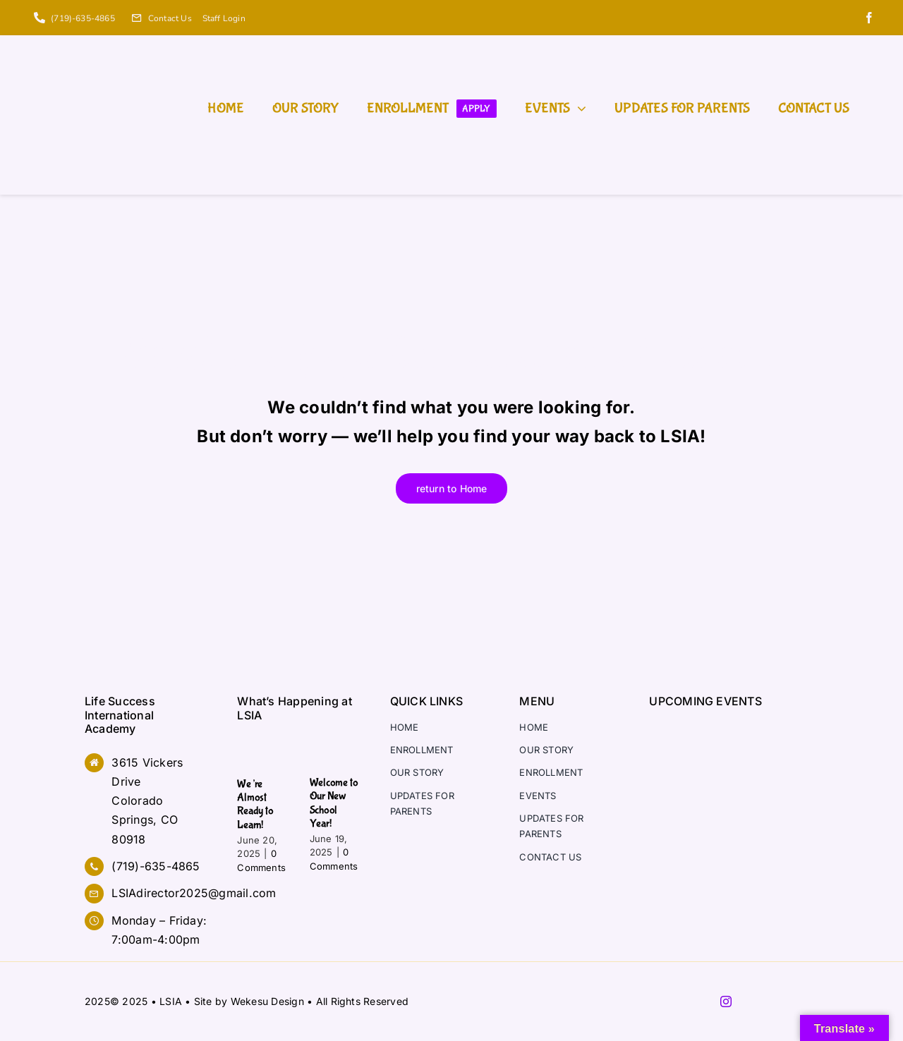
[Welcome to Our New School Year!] (335, 749)
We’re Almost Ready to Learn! (255, 804)
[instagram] (726, 1001)
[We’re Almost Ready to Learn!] (262, 750)
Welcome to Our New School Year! (334, 803)
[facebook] (869, 17)
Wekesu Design (267, 1001)
